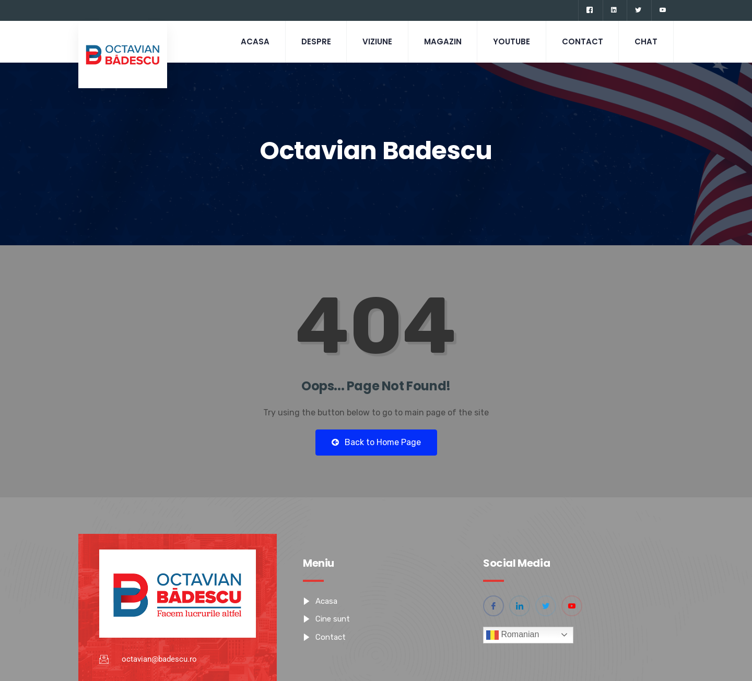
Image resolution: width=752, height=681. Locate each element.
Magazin (442, 41)
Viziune (376, 41)
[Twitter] (638, 10)
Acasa (253, 41)
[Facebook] (589, 10)
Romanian (512, 635)
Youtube (511, 41)
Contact (582, 41)
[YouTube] (662, 10)
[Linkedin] (614, 10)
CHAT (645, 41)
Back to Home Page (376, 442)
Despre (315, 41)
